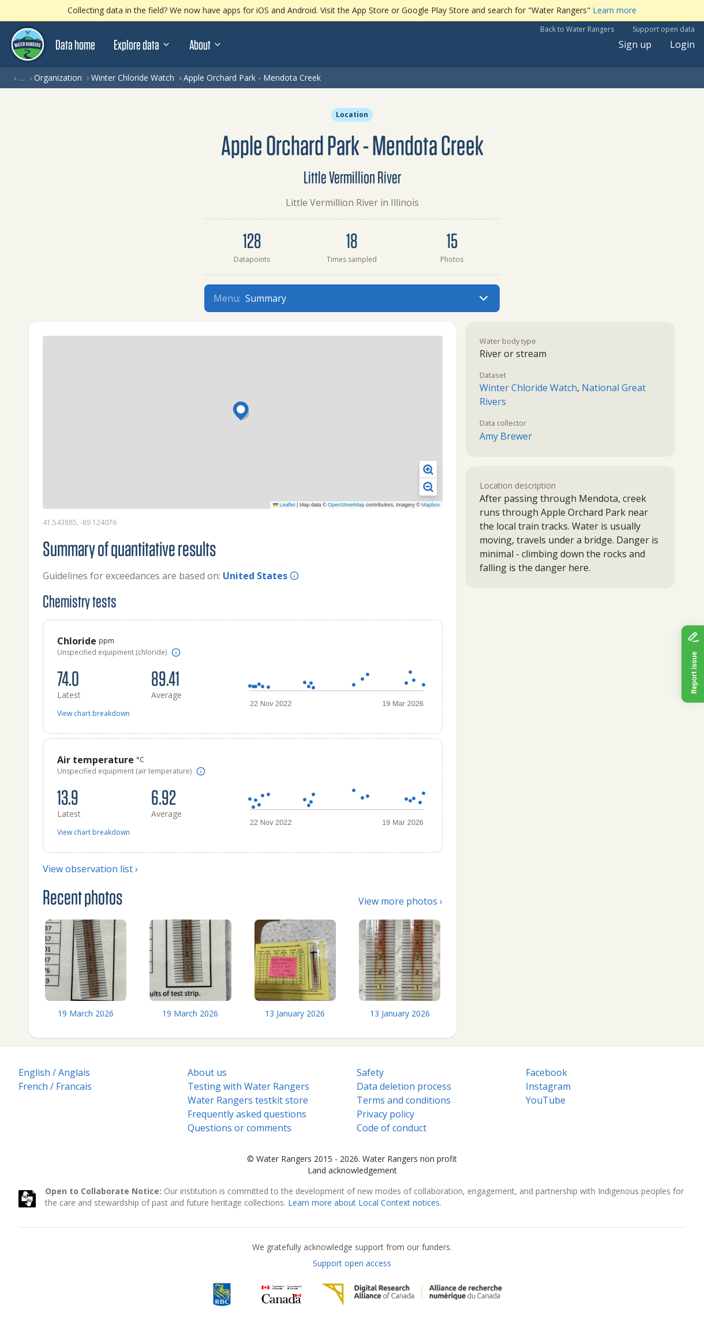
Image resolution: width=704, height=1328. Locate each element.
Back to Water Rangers (577, 29)
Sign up (635, 44)
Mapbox (430, 505)
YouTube (546, 1100)
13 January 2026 (295, 1013)
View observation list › (90, 868)
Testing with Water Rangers (248, 1086)
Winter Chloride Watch (132, 77)
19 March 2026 (86, 1013)
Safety (370, 1072)
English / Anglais (54, 1072)
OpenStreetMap (346, 505)
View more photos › (400, 901)
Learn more (614, 10)
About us (207, 1072)
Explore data (142, 44)
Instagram (548, 1086)
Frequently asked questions (247, 1114)
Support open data (663, 29)
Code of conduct (391, 1127)
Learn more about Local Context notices (364, 1202)
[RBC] (221, 1294)
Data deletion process (404, 1086)
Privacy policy (385, 1114)
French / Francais (55, 1086)
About (205, 44)
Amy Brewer (506, 436)
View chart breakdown (93, 713)
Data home (75, 44)
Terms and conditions (404, 1100)
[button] (242, 412)
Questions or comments (239, 1127)
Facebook (546, 1072)
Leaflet (284, 505)
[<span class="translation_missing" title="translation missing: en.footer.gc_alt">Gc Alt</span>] (281, 1294)
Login (682, 44)
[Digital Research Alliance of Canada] (412, 1294)
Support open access (352, 1263)
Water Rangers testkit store (248, 1100)
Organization (58, 77)
